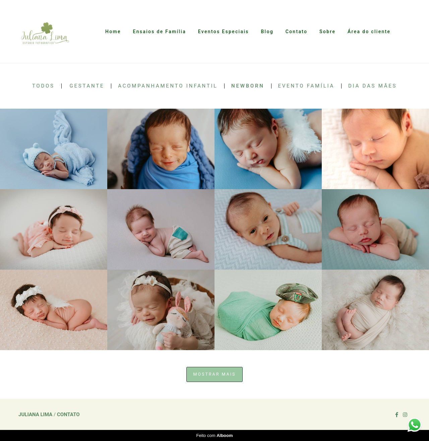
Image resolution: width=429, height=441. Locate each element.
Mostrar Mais (214, 374)
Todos (43, 86)
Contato (297, 31)
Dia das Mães (372, 86)
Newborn (247, 86)
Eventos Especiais (223, 31)
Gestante (87, 86)
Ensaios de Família (159, 31)
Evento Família (306, 86)
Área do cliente (369, 31)
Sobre (327, 31)
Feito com (214, 435)
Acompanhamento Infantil (168, 86)
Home (113, 31)
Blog (267, 31)
